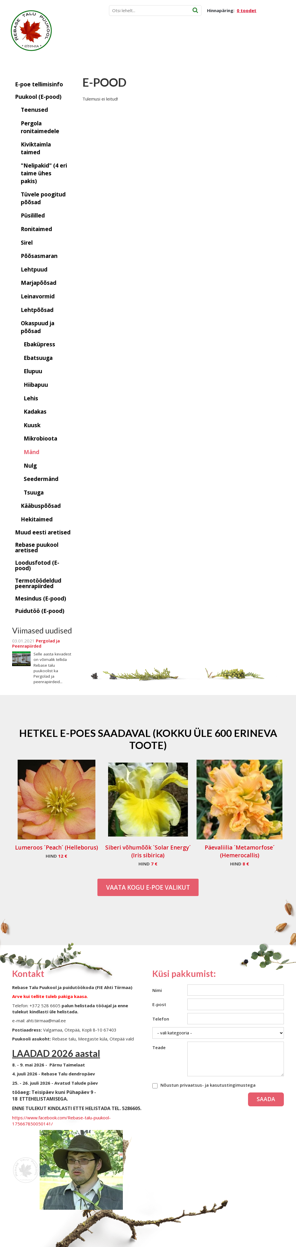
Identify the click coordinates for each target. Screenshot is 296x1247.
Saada (266, 1099)
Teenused (34, 110)
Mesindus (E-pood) (40, 598)
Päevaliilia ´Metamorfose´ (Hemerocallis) (240, 851)
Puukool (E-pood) (38, 97)
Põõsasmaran (39, 256)
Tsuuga (34, 492)
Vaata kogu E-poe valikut (148, 887)
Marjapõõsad (38, 283)
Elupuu (33, 371)
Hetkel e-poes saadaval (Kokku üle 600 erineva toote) (148, 739)
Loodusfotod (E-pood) (37, 565)
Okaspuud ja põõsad (37, 327)
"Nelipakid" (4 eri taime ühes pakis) (44, 173)
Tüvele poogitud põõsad (43, 198)
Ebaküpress (39, 344)
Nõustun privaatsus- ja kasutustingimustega (208, 1085)
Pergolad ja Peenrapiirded (36, 643)
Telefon (160, 1019)
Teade (159, 1047)
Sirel (27, 242)
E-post (159, 1004)
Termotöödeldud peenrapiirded (38, 583)
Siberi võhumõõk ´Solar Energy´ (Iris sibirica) (148, 851)
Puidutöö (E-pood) (39, 611)
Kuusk (32, 425)
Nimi (157, 990)
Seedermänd (41, 479)
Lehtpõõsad (37, 310)
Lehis (31, 398)
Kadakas (35, 411)
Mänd (31, 452)
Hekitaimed (37, 519)
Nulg (30, 465)
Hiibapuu (36, 385)
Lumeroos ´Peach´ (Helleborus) (56, 847)
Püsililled (33, 215)
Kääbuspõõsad (41, 506)
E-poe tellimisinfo (39, 84)
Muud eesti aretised (43, 532)
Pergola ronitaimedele (40, 127)
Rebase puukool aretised (36, 547)
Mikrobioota (40, 438)
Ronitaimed (36, 229)
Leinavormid (38, 296)
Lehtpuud (34, 269)
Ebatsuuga (38, 358)
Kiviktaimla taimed (36, 148)
